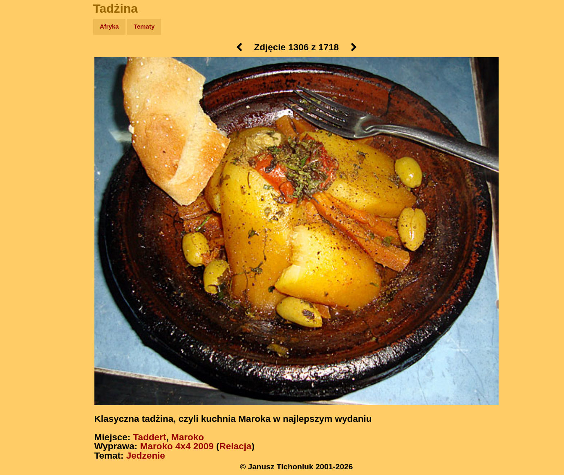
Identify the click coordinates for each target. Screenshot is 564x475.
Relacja (235, 446)
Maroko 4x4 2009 (177, 446)
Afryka (109, 26)
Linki (21, 152)
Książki (24, 105)
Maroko (187, 437)
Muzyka (25, 121)
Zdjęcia (24, 74)
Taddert (149, 437)
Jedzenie (145, 455)
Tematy (144, 26)
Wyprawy (27, 58)
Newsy (23, 89)
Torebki (25, 168)
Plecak (23, 137)
